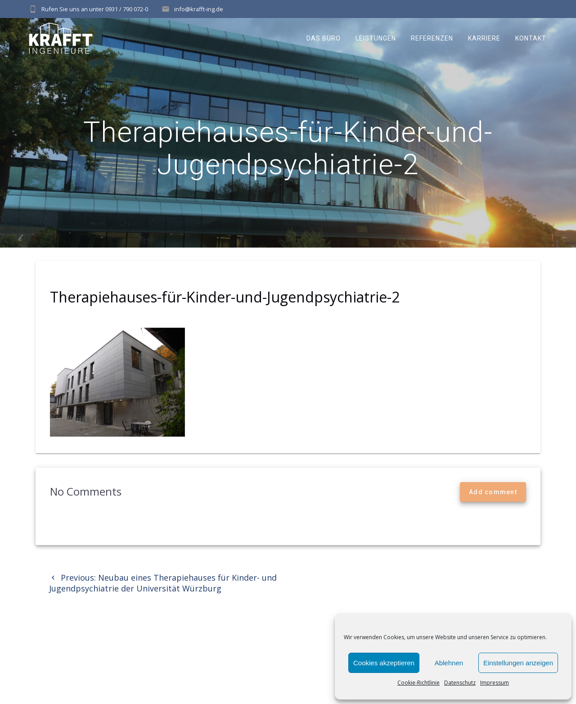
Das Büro (323, 38)
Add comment (493, 492)
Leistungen (376, 38)
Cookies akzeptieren (383, 663)
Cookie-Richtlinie (418, 682)
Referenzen (432, 38)
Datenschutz (460, 682)
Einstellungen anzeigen (518, 663)
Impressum (494, 682)
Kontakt (530, 38)
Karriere (484, 38)
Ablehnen (449, 663)
